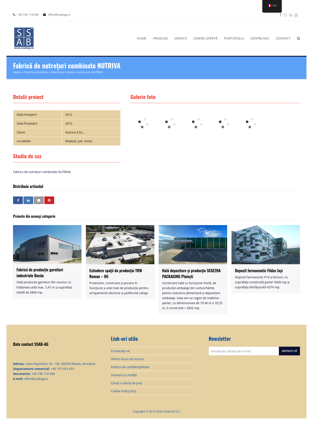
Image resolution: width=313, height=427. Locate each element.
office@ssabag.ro (59, 14)
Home (17, 72)
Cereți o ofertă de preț (126, 383)
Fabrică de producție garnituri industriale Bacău (40, 272)
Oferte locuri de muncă (127, 359)
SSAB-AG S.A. (171, 411)
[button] (18, 200)
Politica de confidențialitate (130, 367)
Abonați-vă (289, 351)
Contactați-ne (120, 351)
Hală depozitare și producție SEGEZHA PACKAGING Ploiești (191, 273)
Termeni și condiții (124, 375)
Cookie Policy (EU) (123, 391)
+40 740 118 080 (28, 14)
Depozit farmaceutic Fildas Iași (259, 270)
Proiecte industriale (35, 72)
